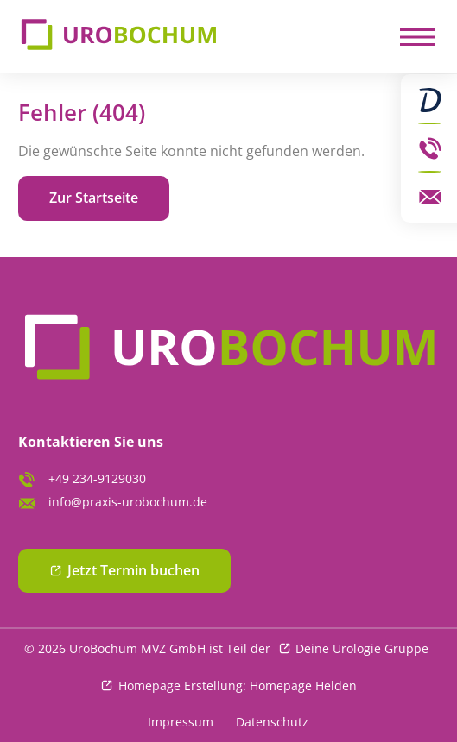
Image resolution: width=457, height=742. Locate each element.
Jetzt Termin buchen (134, 570)
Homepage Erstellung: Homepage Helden (237, 685)
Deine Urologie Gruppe (361, 648)
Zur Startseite (93, 197)
